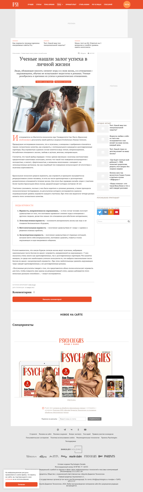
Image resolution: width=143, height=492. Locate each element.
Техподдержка (70, 441)
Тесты (127, 4)
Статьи (38, 4)
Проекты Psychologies (109, 438)
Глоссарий (108, 4)
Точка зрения (49, 4)
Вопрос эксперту (75, 434)
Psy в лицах (96, 4)
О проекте (33, 434)
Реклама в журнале (60, 434)
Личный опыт (71, 4)
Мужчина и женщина (62, 82)
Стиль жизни (84, 4)
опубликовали (25, 140)
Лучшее (30, 4)
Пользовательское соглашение (37, 438)
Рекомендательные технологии (87, 438)
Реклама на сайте (45, 434)
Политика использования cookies (62, 438)
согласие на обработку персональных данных (69, 408)
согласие (8, 479)
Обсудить (82, 53)
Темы (59, 4)
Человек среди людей (44, 82)
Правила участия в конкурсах (103, 434)
